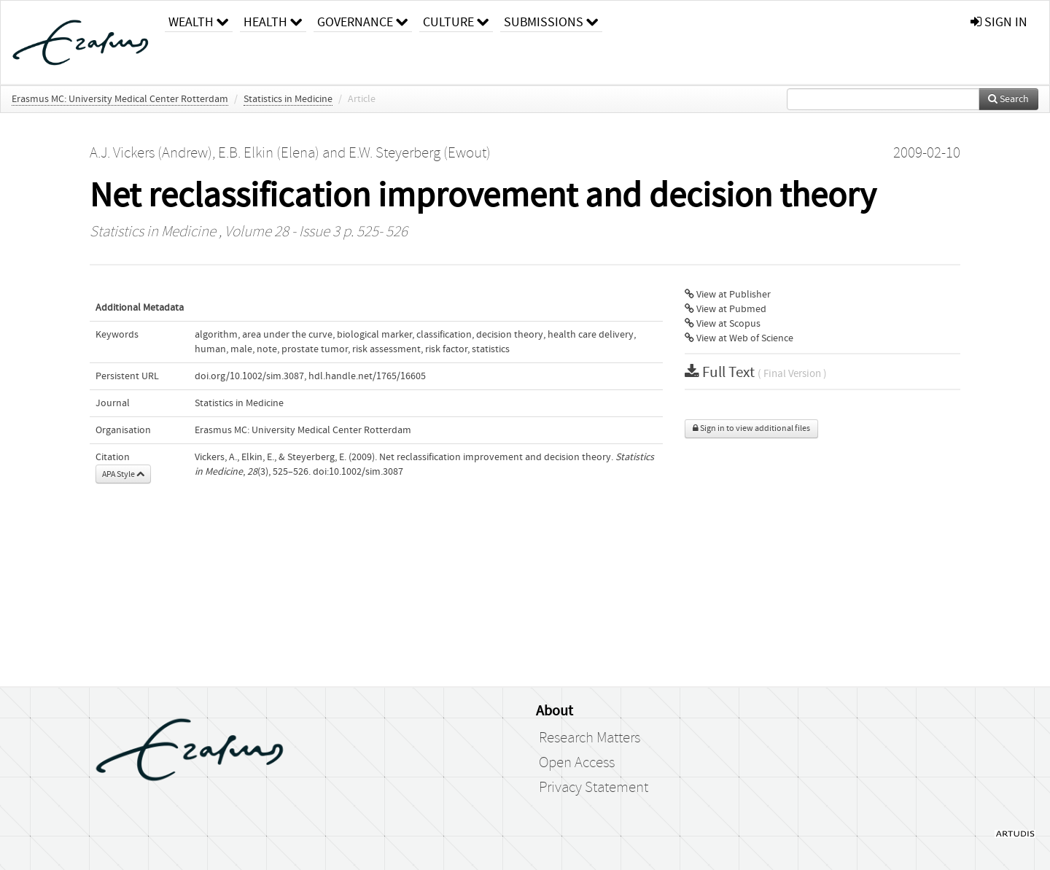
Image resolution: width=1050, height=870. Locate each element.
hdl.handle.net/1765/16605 (367, 376)
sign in (999, 22)
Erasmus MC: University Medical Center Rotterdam (120, 99)
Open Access (577, 763)
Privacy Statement (593, 787)
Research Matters (589, 738)
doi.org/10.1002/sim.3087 (249, 376)
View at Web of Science (739, 338)
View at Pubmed (725, 309)
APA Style (123, 474)
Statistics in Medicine (288, 99)
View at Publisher (728, 294)
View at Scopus (723, 324)
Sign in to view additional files (751, 428)
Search (1008, 99)
